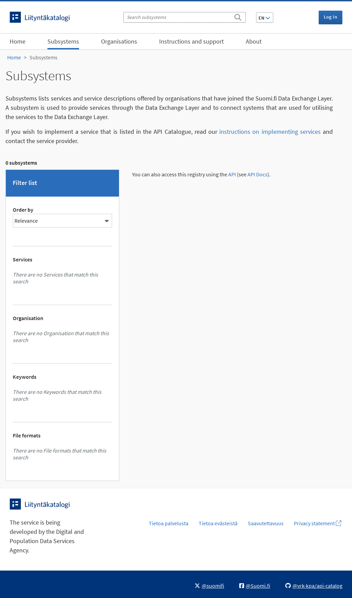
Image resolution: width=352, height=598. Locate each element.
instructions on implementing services (270, 132)
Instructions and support (191, 41)
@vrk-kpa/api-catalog (313, 585)
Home (17, 41)
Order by (23, 209)
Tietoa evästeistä (218, 523)
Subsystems (63, 41)
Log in (330, 17)
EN (264, 18)
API (232, 174)
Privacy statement (317, 523)
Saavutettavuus (266, 523)
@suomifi (209, 585)
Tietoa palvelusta (168, 523)
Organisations (119, 41)
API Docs (257, 174)
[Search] (237, 16)
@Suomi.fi (254, 585)
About (254, 41)
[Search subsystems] (184, 17)
